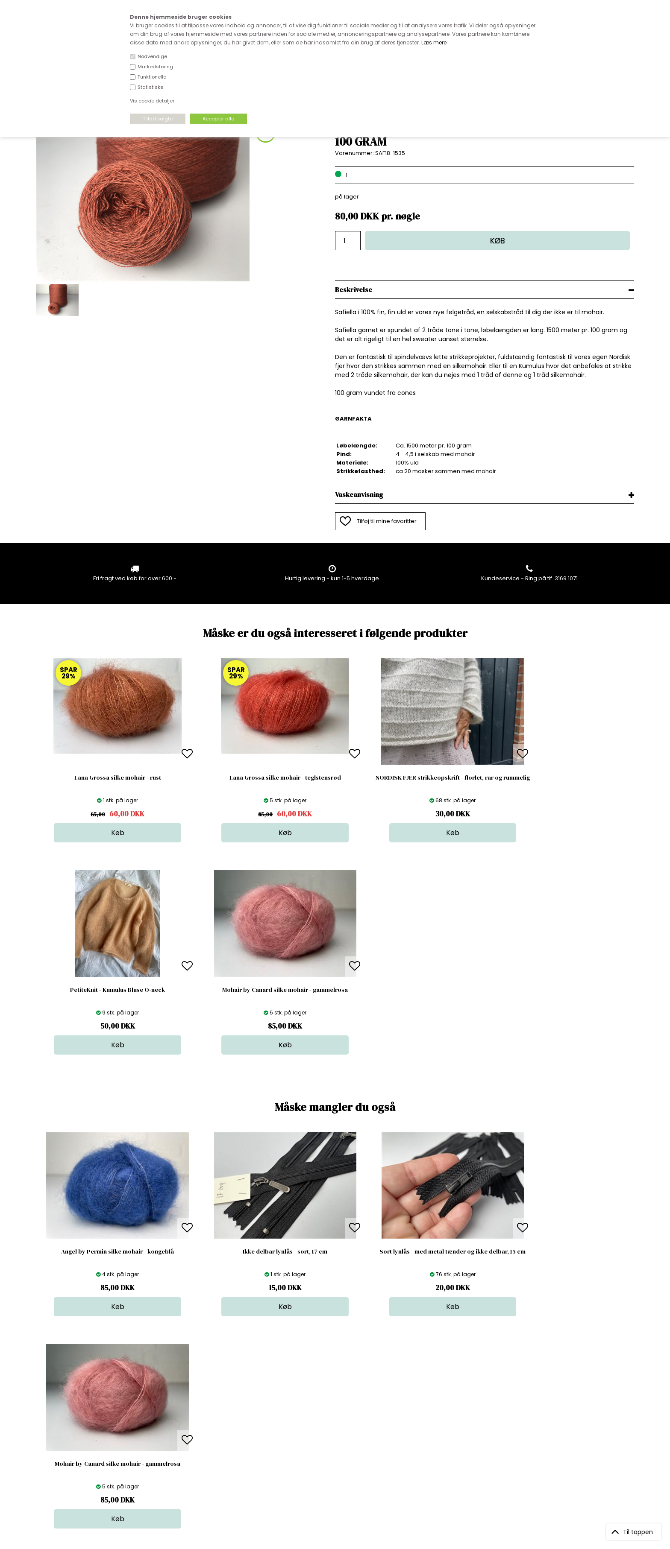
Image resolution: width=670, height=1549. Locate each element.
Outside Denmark (203, 1433)
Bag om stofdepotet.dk (211, 1408)
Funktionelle (152, 76)
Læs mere (434, 42)
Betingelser (195, 1442)
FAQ (185, 1416)
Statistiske (150, 87)
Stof (328, 1399)
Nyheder (335, 1433)
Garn (329, 1416)
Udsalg (332, 1442)
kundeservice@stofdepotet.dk (78, 1442)
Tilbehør (334, 1425)
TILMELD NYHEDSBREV (546, 1419)
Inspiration (337, 1459)
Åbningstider (197, 1399)
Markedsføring (155, 66)
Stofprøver (337, 1451)
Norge (188, 1425)
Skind (330, 1408)
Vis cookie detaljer (152, 100)
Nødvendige (152, 56)
